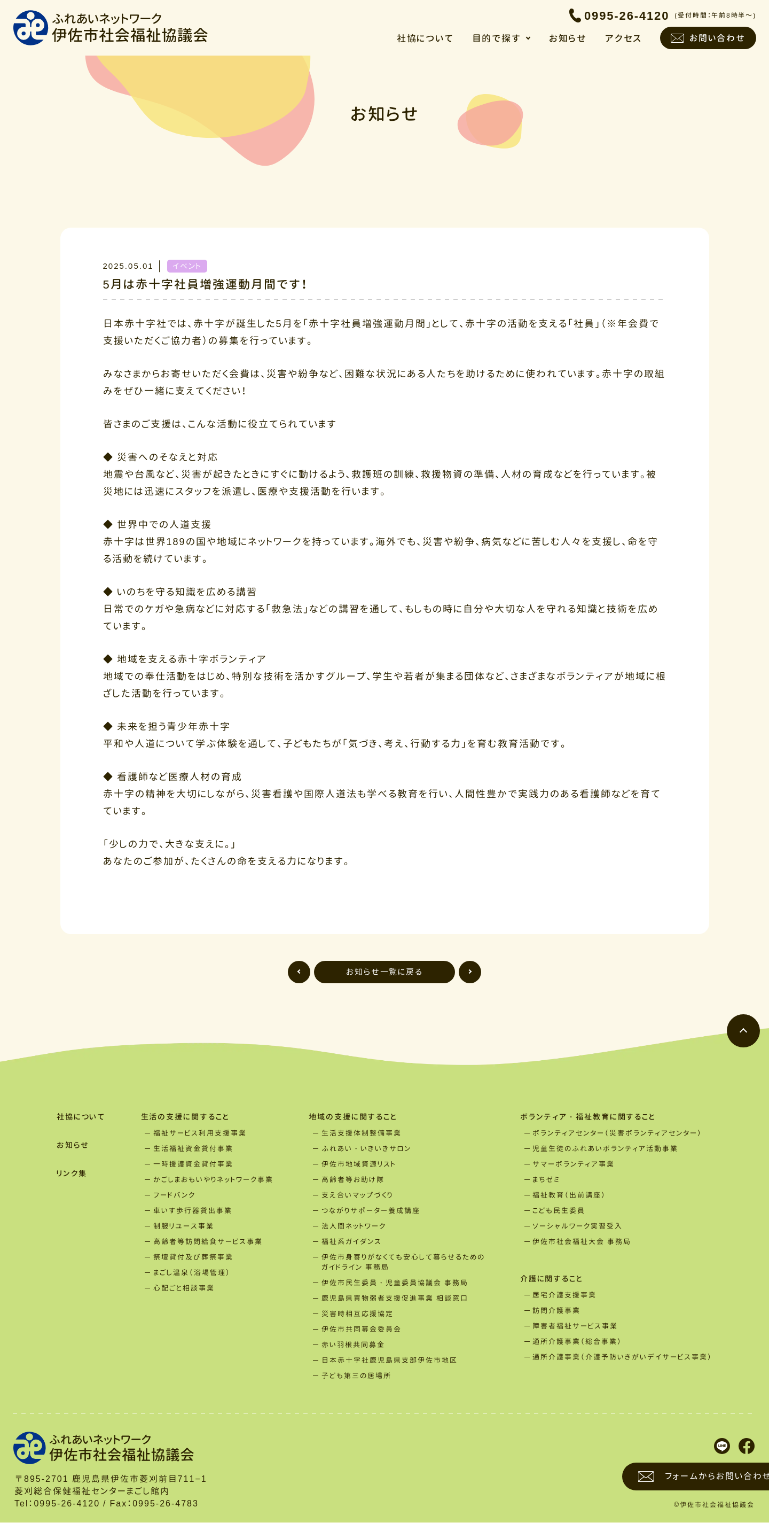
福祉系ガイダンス (353, 1242)
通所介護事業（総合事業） (579, 1342)
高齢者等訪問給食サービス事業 (209, 1242)
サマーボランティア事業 (575, 1164)
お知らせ (567, 39)
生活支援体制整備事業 (363, 1133)
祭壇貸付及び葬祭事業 (195, 1257)
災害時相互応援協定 (359, 1314)
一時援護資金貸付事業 (195, 1164)
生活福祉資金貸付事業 (195, 1149)
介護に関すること (555, 1279)
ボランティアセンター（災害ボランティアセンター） (619, 1133)
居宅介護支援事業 (566, 1296)
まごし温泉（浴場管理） (193, 1273)
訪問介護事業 (558, 1311)
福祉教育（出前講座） (571, 1195)
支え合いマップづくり (358, 1195)
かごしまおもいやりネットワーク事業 (215, 1180)
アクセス (623, 39)
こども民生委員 (560, 1211)
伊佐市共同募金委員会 (363, 1329)
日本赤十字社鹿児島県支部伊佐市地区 (391, 1360)
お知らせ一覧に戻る (384, 971)
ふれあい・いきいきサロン (367, 1149)
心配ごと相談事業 (185, 1288)
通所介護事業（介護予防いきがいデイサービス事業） (624, 1358)
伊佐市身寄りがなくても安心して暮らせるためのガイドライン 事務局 (404, 1262)
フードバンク (176, 1195)
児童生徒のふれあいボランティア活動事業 (607, 1149)
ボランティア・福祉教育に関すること (593, 1117)
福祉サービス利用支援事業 (201, 1133)
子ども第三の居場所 (358, 1376)
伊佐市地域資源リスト (360, 1164)
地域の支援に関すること (357, 1117)
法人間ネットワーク (355, 1226)
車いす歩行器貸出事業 (194, 1211)
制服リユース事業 (185, 1226)
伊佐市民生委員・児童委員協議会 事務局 (396, 1283)
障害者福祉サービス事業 (576, 1327)
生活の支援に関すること (189, 1117)
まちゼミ (548, 1180)
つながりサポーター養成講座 (372, 1211)
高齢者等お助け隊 (354, 1180)
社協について (424, 39)
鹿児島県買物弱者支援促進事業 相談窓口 (396, 1298)
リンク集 (71, 1174)
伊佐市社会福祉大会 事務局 (583, 1242)
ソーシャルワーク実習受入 (579, 1226)
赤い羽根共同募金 (354, 1345)
